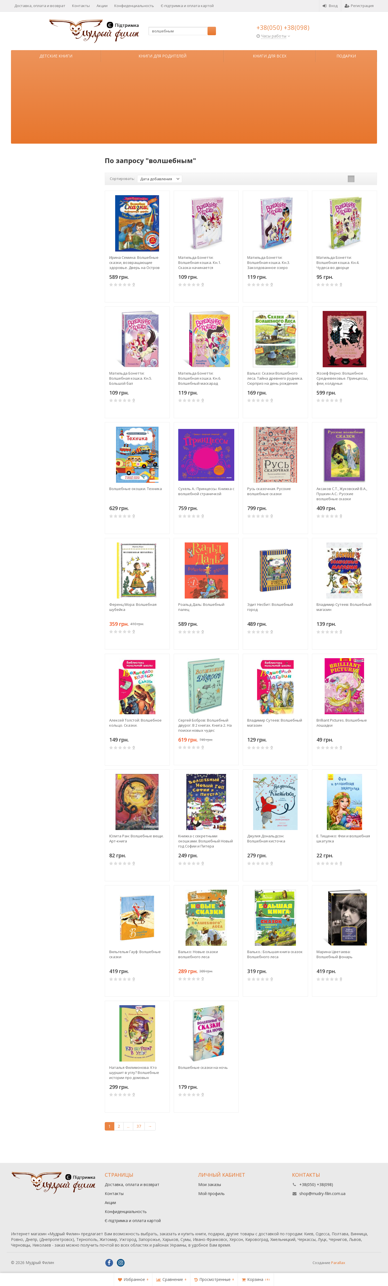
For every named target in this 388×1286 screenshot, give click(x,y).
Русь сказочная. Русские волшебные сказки (269, 491)
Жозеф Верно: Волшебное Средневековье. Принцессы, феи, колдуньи (342, 378)
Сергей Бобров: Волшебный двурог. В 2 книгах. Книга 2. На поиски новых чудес (205, 725)
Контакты (81, 5)
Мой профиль (211, 1193)
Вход (330, 5)
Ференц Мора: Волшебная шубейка (133, 607)
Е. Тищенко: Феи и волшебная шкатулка (343, 838)
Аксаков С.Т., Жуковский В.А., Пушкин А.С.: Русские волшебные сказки (341, 493)
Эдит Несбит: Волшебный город (270, 607)
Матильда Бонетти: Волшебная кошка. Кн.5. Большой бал (130, 378)
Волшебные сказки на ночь (203, 1067)
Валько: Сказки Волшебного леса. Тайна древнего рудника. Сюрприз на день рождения (275, 378)
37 (139, 1126)
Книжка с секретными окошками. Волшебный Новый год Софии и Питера (205, 841)
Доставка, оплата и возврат (39, 5)
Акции (102, 5)
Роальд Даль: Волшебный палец (201, 607)
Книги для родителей (162, 56)
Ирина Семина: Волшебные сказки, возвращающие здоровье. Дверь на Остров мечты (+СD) (134, 262)
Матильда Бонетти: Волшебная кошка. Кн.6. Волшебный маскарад (199, 378)
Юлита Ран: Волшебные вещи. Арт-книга (136, 838)
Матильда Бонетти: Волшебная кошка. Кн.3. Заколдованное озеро (268, 262)
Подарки (346, 56)
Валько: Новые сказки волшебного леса (198, 954)
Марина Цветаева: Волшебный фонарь (334, 954)
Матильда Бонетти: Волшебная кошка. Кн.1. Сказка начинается (199, 262)
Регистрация (359, 5)
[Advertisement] (194, 104)
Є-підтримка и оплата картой (187, 5)
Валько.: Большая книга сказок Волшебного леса (275, 954)
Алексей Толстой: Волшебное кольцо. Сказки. (135, 723)
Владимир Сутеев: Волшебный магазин (343, 607)
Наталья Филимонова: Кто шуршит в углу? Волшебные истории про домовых (134, 1072)
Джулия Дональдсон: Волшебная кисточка (266, 838)
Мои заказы (209, 1184)
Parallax (338, 1262)
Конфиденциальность (134, 5)
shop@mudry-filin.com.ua (322, 1193)
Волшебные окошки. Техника (135, 488)
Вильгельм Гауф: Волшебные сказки (135, 954)
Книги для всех (269, 56)
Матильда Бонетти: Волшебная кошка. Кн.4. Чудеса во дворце (337, 262)
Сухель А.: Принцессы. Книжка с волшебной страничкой (206, 491)
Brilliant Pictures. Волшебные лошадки (341, 723)
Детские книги (55, 56)
